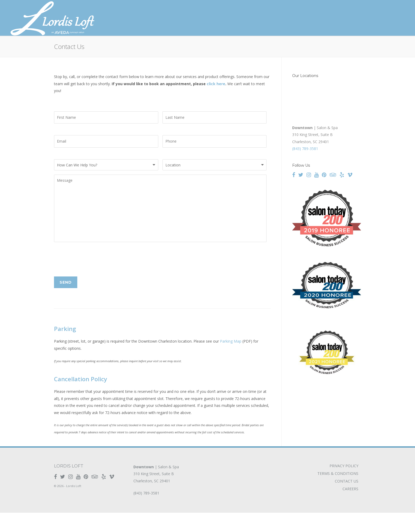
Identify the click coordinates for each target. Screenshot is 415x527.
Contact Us (346, 495)
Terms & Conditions (337, 487)
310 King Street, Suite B (153, 488)
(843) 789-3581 (305, 148)
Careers (350, 503)
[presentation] (94, 274)
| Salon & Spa (156, 481)
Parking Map (230, 355)
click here (216, 83)
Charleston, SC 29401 (151, 495)
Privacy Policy (344, 480)
